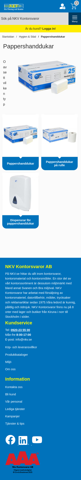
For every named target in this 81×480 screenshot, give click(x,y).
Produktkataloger (16, 354)
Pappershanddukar (53, 36)
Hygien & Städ (27, 36)
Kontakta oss (13, 387)
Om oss (10, 369)
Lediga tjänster (15, 409)
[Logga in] (62, 6)
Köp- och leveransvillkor (21, 347)
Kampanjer (12, 416)
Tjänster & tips (14, 423)
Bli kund (10, 394)
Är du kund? (40, 28)
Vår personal (13, 401)
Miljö (8, 362)
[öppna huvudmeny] (75, 18)
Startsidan (8, 36)
